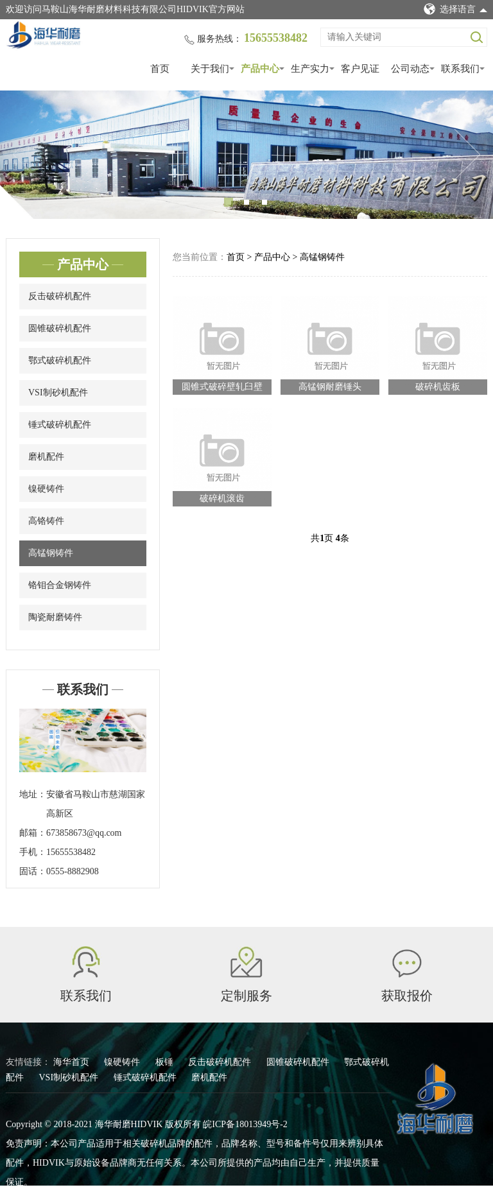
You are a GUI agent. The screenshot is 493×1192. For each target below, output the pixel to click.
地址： (32, 794)
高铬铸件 (46, 521)
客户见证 (360, 69)
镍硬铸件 (46, 489)
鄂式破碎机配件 (59, 360)
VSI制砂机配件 (58, 392)
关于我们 (210, 69)
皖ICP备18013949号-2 (245, 1124)
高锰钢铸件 (50, 553)
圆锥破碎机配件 (59, 328)
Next (467, 154)
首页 (159, 69)
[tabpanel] (246, 155)
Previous (26, 154)
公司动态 (410, 69)
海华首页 (72, 1062)
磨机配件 (46, 457)
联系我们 (460, 69)
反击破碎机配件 (59, 296)
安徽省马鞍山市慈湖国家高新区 (95, 804)
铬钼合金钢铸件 (59, 585)
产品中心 (260, 69)
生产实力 (310, 69)
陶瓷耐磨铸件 (55, 617)
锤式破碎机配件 (59, 424)
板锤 (165, 1062)
